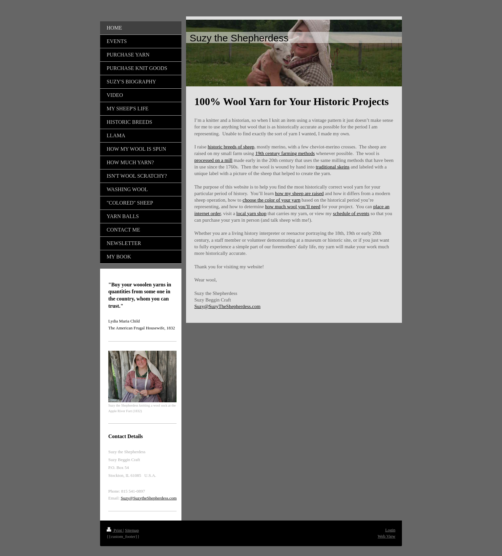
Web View (386, 536)
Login (390, 529)
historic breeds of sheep (231, 146)
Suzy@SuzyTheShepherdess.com (227, 306)
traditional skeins (332, 166)
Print (115, 530)
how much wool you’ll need (292, 206)
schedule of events (351, 213)
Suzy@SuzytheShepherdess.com (149, 498)
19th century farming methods (285, 153)
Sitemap (132, 530)
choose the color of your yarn (271, 200)
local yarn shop (251, 213)
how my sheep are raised (299, 193)
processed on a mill (213, 160)
